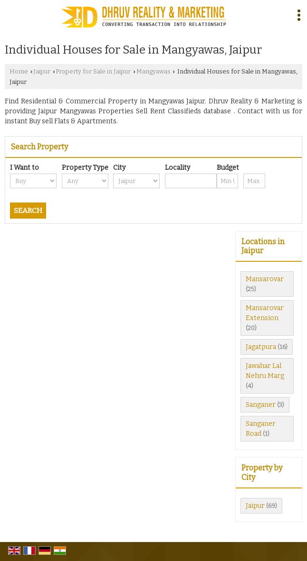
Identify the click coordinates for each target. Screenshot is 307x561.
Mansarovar (265, 279)
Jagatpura (261, 347)
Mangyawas (153, 71)
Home (19, 71)
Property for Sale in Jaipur (93, 71)
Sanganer (261, 405)
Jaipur (41, 71)
